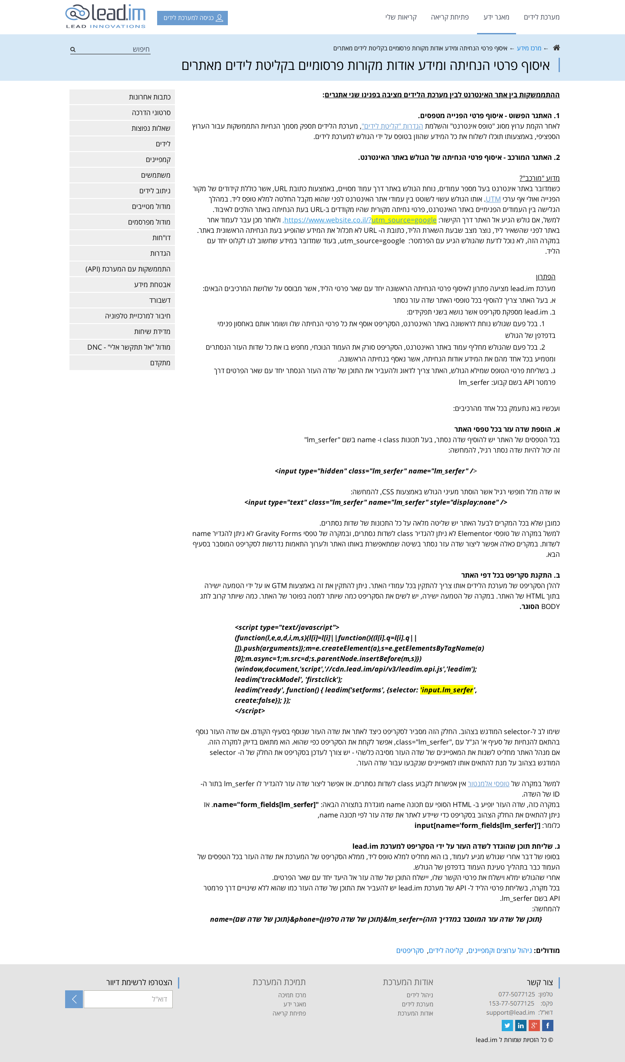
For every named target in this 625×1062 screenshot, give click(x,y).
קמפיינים (158, 159)
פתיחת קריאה (450, 17)
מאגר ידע (497, 17)
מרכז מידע (529, 48)
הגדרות (160, 253)
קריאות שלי (401, 17)
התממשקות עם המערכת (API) (128, 269)
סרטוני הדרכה (151, 112)
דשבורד (160, 300)
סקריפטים (410, 950)
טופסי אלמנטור (489, 783)
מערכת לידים (542, 17)
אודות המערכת (415, 1013)
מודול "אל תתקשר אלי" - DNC (129, 347)
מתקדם (160, 362)
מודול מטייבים (151, 206)
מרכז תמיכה (292, 995)
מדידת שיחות (152, 331)
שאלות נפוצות (151, 128)
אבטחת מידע (152, 284)
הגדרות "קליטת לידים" (392, 126)
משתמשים (156, 175)
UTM (493, 199)
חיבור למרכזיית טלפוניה (138, 316)
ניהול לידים (420, 995)
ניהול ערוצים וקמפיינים (500, 950)
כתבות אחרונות (150, 97)
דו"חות (161, 237)
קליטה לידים (446, 950)
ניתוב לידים (155, 190)
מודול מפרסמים (149, 222)
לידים (163, 144)
